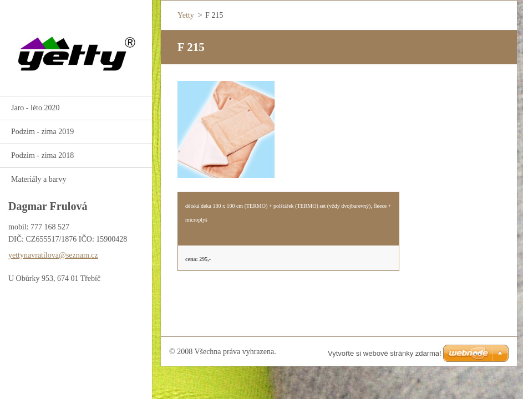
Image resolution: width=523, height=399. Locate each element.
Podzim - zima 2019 (42, 131)
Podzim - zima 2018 (42, 155)
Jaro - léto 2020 (35, 108)
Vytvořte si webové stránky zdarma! (384, 353)
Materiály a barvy (39, 179)
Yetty (185, 15)
